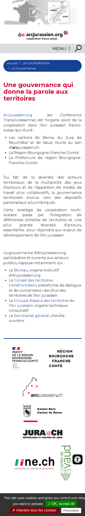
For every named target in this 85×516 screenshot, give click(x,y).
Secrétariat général (31, 316)
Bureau (21, 270)
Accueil (12, 63)
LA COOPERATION (35, 63)
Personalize (71, 510)
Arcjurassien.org (17, 115)
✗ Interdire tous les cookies (34, 510)
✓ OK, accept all (61, 504)
